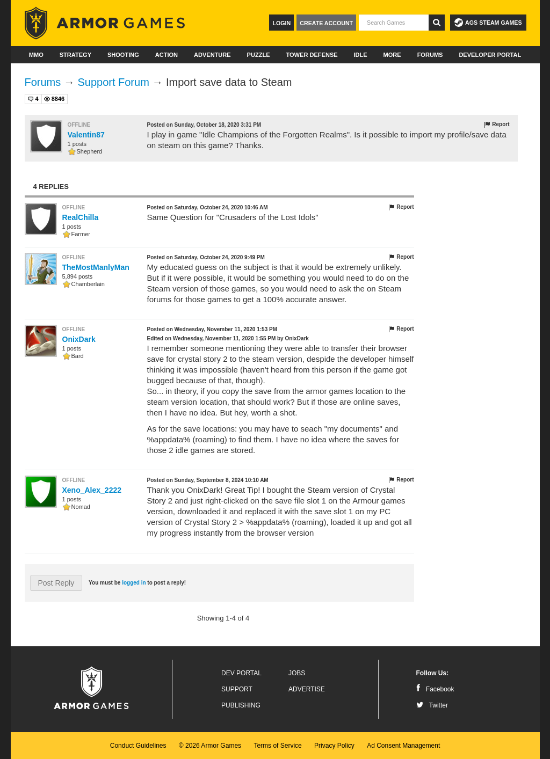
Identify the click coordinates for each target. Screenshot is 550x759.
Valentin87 (86, 134)
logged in (134, 583)
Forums (430, 55)
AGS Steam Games (488, 22)
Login (281, 23)
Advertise (306, 689)
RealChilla (80, 217)
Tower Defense (311, 55)
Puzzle (258, 55)
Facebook (435, 689)
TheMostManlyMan (95, 267)
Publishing (240, 705)
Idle (360, 55)
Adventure (212, 55)
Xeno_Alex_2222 (92, 490)
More (392, 55)
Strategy (75, 55)
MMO (36, 55)
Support (236, 689)
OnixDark (79, 339)
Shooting (123, 55)
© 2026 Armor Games (210, 745)
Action (166, 55)
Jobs (296, 673)
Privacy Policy (334, 745)
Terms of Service (277, 745)
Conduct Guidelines (138, 745)
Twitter (432, 705)
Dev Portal (241, 673)
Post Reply (56, 583)
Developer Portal (490, 55)
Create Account (326, 23)
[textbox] (394, 22)
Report (496, 124)
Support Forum (113, 82)
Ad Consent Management (403, 745)
